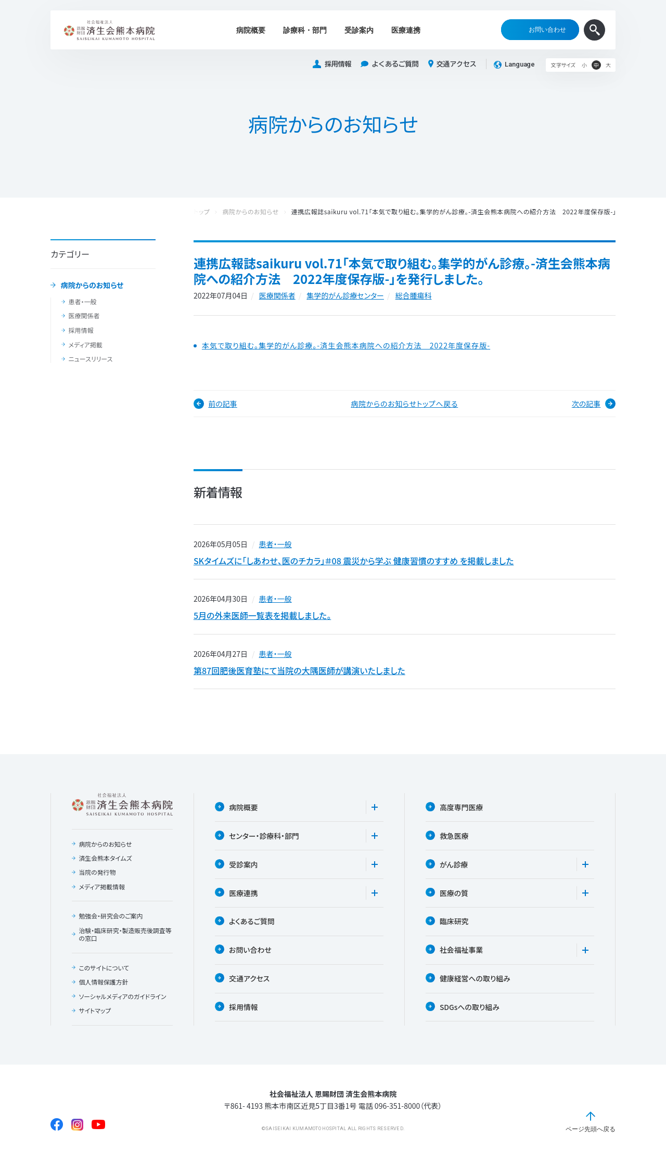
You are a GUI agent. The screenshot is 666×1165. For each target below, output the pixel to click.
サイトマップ (95, 1015)
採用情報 (332, 64)
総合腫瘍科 (413, 295)
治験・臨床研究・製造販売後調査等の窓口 (125, 938)
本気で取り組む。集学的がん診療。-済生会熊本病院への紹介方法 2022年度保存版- (346, 346)
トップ (202, 212)
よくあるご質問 (389, 64)
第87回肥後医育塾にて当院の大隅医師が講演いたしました (299, 673)
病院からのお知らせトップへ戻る (404, 403)
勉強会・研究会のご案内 (111, 920)
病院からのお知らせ (92, 285)
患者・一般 (82, 301)
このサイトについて (104, 972)
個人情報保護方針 (104, 986)
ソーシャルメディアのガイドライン (123, 1001)
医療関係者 (83, 316)
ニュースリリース (90, 359)
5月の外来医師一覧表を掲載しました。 (262, 617)
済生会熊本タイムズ (105, 862)
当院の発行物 (97, 876)
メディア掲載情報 (102, 891)
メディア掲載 (85, 345)
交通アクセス (452, 64)
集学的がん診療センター (345, 295)
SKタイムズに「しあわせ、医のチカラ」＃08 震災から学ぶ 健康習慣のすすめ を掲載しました (354, 561)
